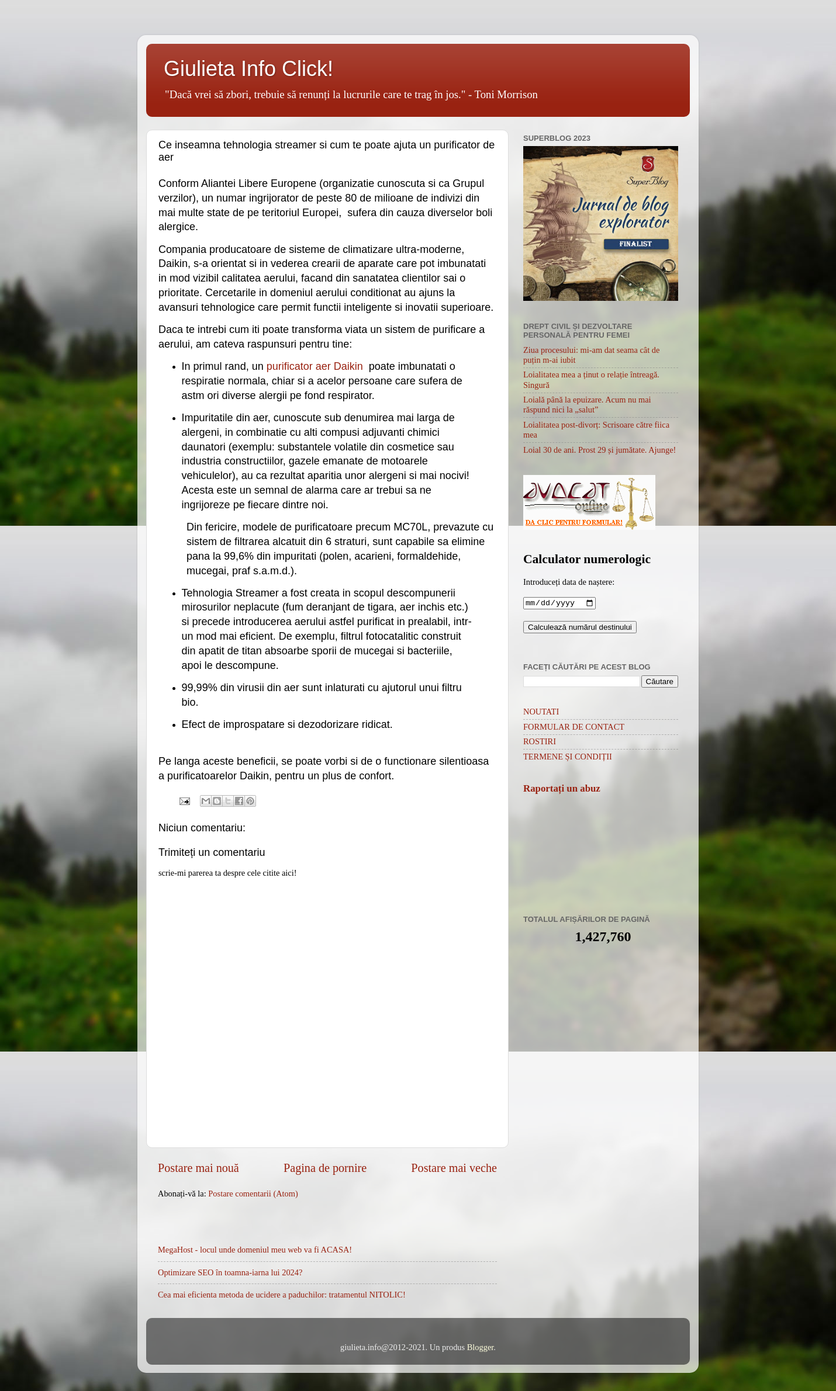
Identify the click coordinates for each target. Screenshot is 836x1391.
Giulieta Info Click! (248, 69)
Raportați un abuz (561, 789)
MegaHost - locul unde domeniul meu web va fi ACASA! (255, 1249)
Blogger (480, 1347)
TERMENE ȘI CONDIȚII (567, 757)
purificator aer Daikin (315, 366)
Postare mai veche (454, 1167)
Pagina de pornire (325, 1167)
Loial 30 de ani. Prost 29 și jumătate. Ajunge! (599, 450)
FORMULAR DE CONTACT (573, 728)
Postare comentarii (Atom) (253, 1193)
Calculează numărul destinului (580, 628)
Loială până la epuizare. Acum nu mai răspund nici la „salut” (587, 404)
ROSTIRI (539, 742)
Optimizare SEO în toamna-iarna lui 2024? (230, 1272)
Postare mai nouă (198, 1167)
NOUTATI (541, 712)
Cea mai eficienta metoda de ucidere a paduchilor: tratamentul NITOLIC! (282, 1294)
